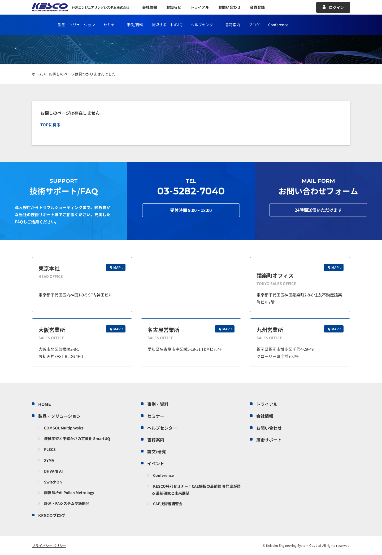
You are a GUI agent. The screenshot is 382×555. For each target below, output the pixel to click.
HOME (44, 404)
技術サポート (269, 439)
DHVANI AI (53, 471)
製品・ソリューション (76, 24)
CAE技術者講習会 (168, 503)
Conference (278, 24)
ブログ (254, 24)
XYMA (49, 460)
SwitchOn (53, 482)
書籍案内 (232, 24)
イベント (155, 463)
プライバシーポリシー (49, 545)
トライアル (199, 7)
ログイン (336, 7)
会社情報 (149, 7)
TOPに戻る (50, 124)
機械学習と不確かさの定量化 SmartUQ (77, 438)
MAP (117, 267)
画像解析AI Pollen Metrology (69, 492)
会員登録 (257, 7)
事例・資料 (157, 404)
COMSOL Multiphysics (64, 427)
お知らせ (173, 7)
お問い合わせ (229, 7)
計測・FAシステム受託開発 (66, 503)
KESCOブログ (51, 515)
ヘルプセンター (204, 24)
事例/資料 (135, 24)
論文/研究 (156, 451)
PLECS (50, 449)
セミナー (110, 24)
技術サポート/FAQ (166, 24)
